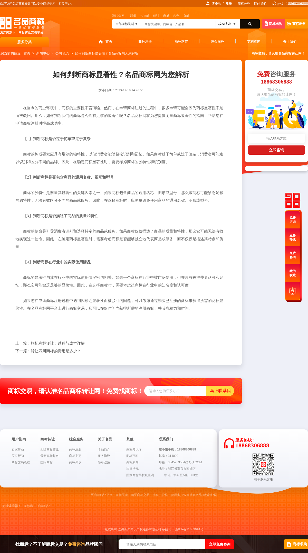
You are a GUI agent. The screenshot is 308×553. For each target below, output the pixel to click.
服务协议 (104, 456)
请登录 (216, 3)
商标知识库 (134, 449)
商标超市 (181, 41)
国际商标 (46, 462)
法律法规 (132, 469)
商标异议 (75, 462)
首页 (108, 41)
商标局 (28, 506)
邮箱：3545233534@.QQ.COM (180, 462)
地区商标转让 (49, 449)
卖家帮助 (18, 449)
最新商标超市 (49, 456)
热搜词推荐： (11, 506)
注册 (229, 3)
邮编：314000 (168, 456)
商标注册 (145, 41)
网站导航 (260, 3)
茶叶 (156, 15)
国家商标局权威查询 (140, 475)
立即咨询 (276, 150)
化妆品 (144, 15)
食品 (186, 15)
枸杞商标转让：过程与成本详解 (50, 343)
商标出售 (296, 24)
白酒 (166, 15)
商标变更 (75, 456)
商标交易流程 (21, 462)
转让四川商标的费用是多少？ (48, 351)
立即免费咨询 (219, 544)
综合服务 (217, 41)
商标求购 (273, 23)
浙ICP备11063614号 (189, 529)
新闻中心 (43, 53)
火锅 (176, 15)
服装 (133, 15)
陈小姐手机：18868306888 (177, 449)
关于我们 (289, 41)
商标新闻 (132, 462)
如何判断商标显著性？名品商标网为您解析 (106, 53)
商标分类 (244, 3)
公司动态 (62, 53)
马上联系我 (220, 391)
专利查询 (253, 41)
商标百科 (132, 456)
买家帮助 (18, 456)
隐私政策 (104, 462)
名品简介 (104, 449)
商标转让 (44, 506)
